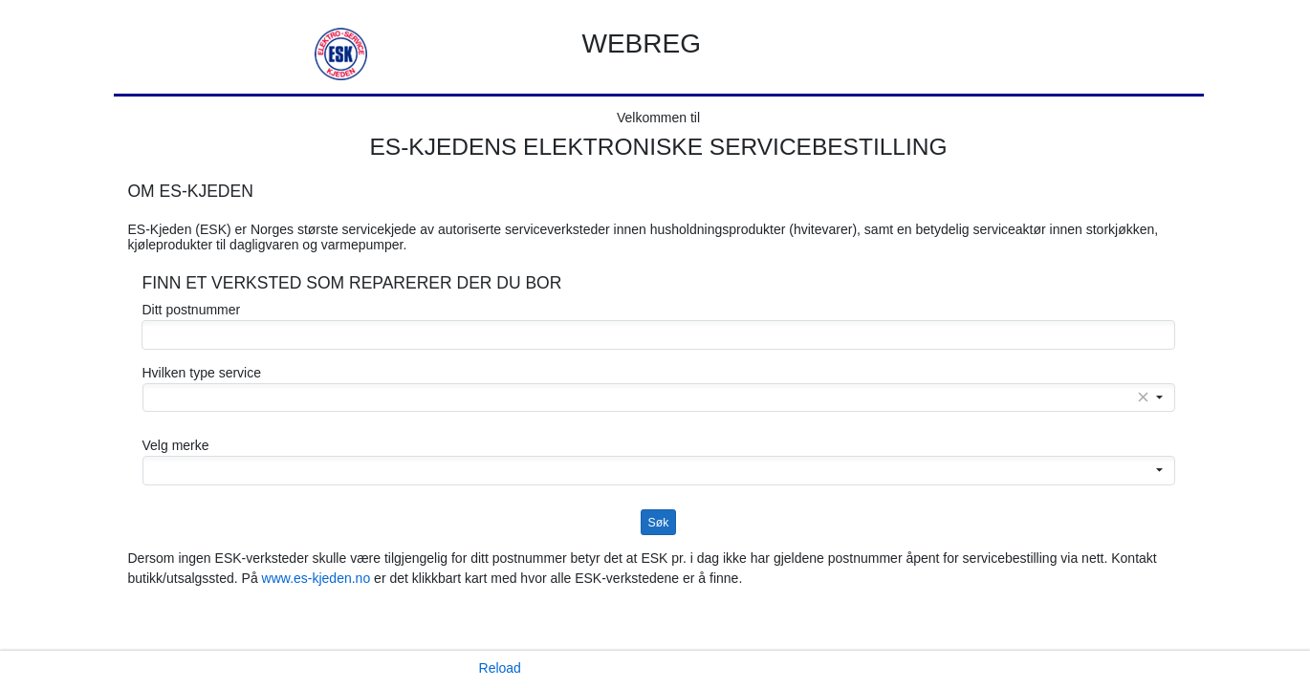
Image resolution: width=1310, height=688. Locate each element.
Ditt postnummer (191, 309)
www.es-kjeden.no (316, 578)
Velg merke (175, 445)
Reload (500, 668)
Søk (658, 522)
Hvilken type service (202, 372)
